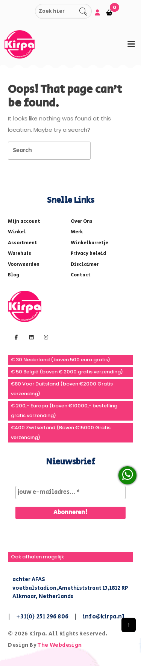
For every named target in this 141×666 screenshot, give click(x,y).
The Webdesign (59, 645)
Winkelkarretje (89, 243)
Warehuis (19, 253)
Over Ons (81, 221)
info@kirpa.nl (103, 616)
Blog (13, 275)
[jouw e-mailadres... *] (70, 492)
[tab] (131, 44)
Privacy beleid (88, 253)
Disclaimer (85, 264)
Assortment (22, 243)
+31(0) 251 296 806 (42, 616)
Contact (81, 275)
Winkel (17, 232)
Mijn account (24, 221)
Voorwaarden (23, 264)
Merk (77, 232)
